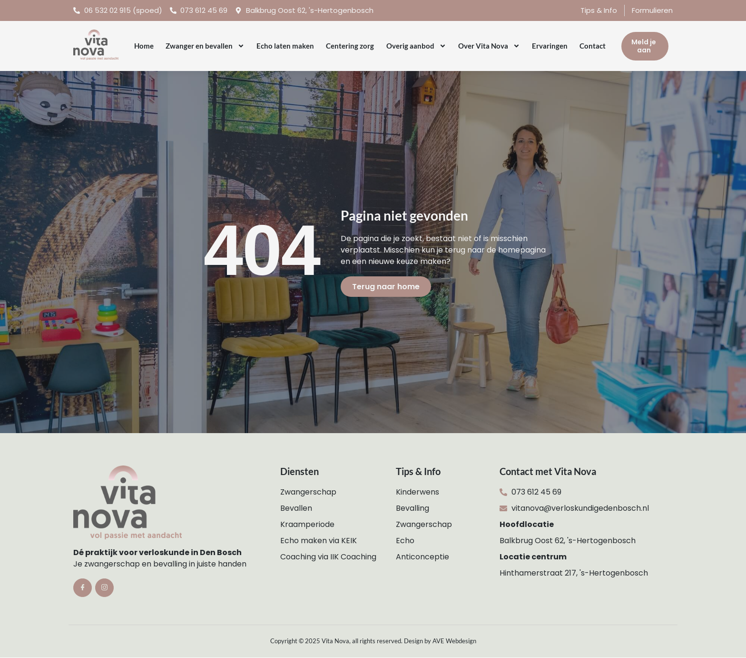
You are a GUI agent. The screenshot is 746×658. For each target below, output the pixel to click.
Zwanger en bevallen (205, 46)
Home (144, 45)
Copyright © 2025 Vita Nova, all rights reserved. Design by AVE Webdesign (373, 641)
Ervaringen (550, 45)
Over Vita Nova (489, 46)
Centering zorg (350, 45)
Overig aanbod (416, 46)
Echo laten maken (285, 45)
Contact (592, 45)
